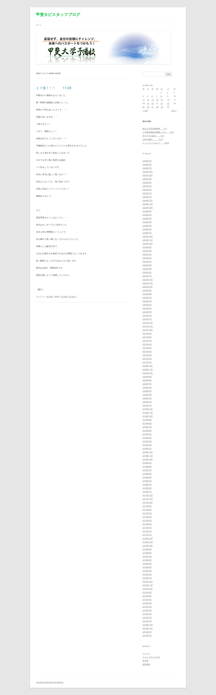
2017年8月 (147, 509)
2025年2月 (147, 193)
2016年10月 (147, 545)
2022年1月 (147, 319)
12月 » (173, 110)
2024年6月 (147, 214)
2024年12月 (147, 200)
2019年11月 (147, 412)
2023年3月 (147, 268)
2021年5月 (147, 348)
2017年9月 (147, 506)
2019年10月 (147, 416)
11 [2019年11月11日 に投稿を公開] (143, 99)
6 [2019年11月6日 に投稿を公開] (152, 96)
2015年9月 (147, 592)
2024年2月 (147, 229)
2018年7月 (147, 470)
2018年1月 (147, 491)
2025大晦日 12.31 (152, 139)
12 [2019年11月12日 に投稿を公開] (148, 99)
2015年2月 (147, 617)
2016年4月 (147, 567)
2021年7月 (147, 340)
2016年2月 (147, 574)
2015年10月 (147, 588)
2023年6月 (147, 258)
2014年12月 (147, 624)
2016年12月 (147, 538)
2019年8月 (147, 423)
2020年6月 (147, 387)
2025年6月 (147, 182)
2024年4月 (147, 222)
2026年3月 (147, 161)
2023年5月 (147, 261)
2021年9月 (147, 333)
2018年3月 (147, 484)
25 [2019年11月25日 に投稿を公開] (143, 107)
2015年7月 (147, 599)
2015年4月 (147, 610)
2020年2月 (147, 401)
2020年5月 (147, 391)
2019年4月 (147, 437)
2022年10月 (147, 286)
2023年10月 (147, 243)
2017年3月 (147, 527)
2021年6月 (147, 344)
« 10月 (145, 110)
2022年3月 (147, 312)
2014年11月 (147, 628)
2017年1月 (147, 534)
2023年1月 (147, 276)
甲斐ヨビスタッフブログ (58, 14)
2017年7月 (147, 513)
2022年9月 (147, 290)
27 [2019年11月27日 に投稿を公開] (153, 107)
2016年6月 (147, 560)
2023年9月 (147, 247)
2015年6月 (147, 603)
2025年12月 (147, 171)
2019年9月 (147, 419)
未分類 (49, 296)
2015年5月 (147, 606)
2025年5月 (147, 186)
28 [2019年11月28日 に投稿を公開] (157, 107)
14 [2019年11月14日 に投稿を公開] (157, 99)
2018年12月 (147, 452)
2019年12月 (147, 409)
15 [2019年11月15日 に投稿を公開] (162, 99)
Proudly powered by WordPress (49, 682)
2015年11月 (147, 585)
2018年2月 (147, 488)
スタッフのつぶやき (151, 657)
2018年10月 (147, 459)
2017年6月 (147, 517)
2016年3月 (147, 570)
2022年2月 (147, 315)
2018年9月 (147, 463)
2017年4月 (147, 524)
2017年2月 (147, 531)
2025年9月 (147, 179)
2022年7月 (147, 297)
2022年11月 (147, 283)
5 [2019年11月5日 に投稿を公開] (147, 96)
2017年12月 (147, 495)
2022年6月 (147, 301)
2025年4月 (147, 189)
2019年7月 (147, 427)
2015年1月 (147, 621)
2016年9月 (147, 549)
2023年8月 (147, 250)
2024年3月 (147, 225)
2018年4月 (147, 481)
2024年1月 (147, 232)
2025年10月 (147, 175)
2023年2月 (147, 272)
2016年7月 (147, 556)
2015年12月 (147, 581)
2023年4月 (147, 265)
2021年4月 (147, 351)
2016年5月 (147, 563)
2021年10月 (147, 330)
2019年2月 (147, 445)
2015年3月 (147, 614)
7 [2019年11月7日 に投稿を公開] (156, 96)
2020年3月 (147, 398)
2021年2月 (147, 358)
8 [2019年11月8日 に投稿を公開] (161, 96)
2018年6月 (147, 473)
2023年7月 (147, 254)
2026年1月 (147, 168)
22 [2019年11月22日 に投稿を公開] (162, 103)
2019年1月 (147, 448)
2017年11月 (147, 499)
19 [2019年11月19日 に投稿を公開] (148, 103)
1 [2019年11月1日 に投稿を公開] (161, 92)
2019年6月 (147, 430)
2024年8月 (147, 211)
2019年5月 (147, 434)
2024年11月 (147, 204)
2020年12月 (147, 366)
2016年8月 (147, 552)
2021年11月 (147, 326)
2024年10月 (147, 207)
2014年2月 (147, 635)
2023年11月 (147, 240)
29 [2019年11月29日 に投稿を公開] (162, 107)
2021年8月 (147, 337)
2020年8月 (147, 380)
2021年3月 (147, 355)
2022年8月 (147, 294)
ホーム (38, 25)
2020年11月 (147, 369)
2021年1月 (147, 362)
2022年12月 (147, 279)
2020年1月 (147, 405)
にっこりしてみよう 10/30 (155, 143)
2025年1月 (147, 197)
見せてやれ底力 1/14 (153, 135)
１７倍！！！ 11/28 (53, 88)
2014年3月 (147, 632)
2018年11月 (147, 455)
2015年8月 (147, 596)
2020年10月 (147, 373)
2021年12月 (147, 322)
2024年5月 (147, 218)
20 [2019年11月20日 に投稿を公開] (153, 103)
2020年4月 (147, 394)
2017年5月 (147, 520)
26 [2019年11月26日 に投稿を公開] (148, 107)
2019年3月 (147, 441)
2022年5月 (147, 304)
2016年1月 (147, 578)
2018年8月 (147, 466)
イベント (146, 653)
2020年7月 (147, 383)
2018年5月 (147, 477)
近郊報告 (146, 664)
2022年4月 (147, 308)
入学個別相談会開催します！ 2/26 (158, 132)
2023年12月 (147, 236)
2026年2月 (147, 164)
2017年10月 (147, 502)
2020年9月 (147, 376)
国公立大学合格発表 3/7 (154, 128)
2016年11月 (147, 542)
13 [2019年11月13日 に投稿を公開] (153, 99)
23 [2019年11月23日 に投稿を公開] (168, 103)
